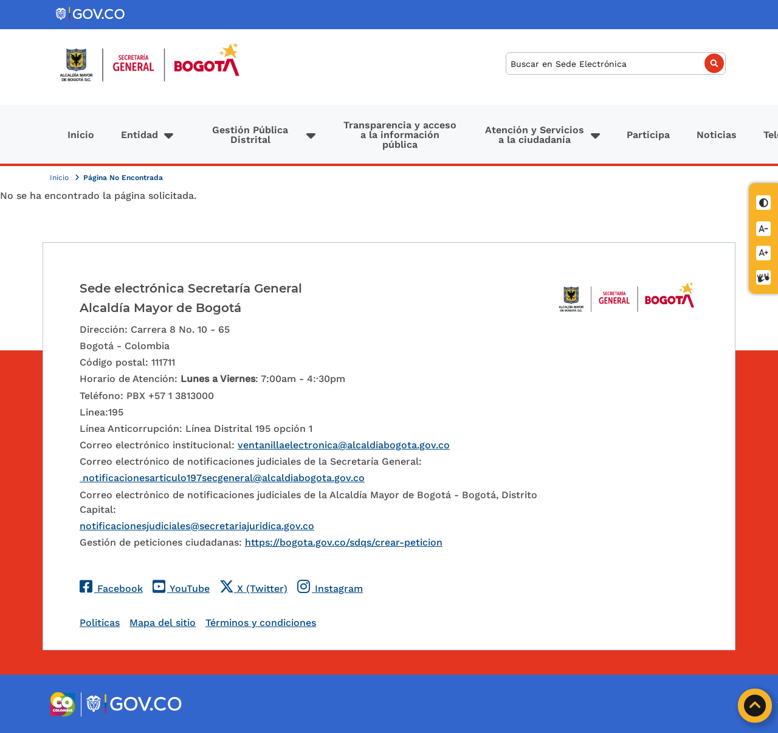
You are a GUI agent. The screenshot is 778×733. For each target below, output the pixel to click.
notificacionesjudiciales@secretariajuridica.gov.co (197, 526)
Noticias (717, 135)
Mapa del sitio (162, 622)
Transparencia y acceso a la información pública (399, 134)
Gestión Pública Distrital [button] (250, 134)
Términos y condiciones (260, 622)
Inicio (80, 135)
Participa (648, 135)
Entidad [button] (139, 135)
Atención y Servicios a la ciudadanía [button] (534, 134)
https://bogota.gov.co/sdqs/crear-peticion (343, 542)
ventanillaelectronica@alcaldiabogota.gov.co (344, 445)
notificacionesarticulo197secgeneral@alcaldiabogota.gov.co (222, 478)
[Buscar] (616, 63)
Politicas (100, 622)
